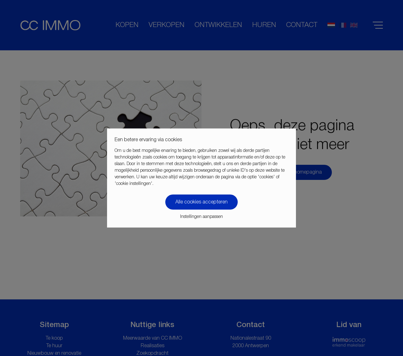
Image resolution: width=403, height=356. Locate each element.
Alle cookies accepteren (201, 202)
